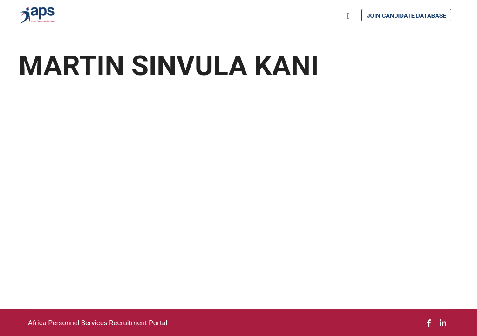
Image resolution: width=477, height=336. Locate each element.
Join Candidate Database (406, 15)
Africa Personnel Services (68, 323)
